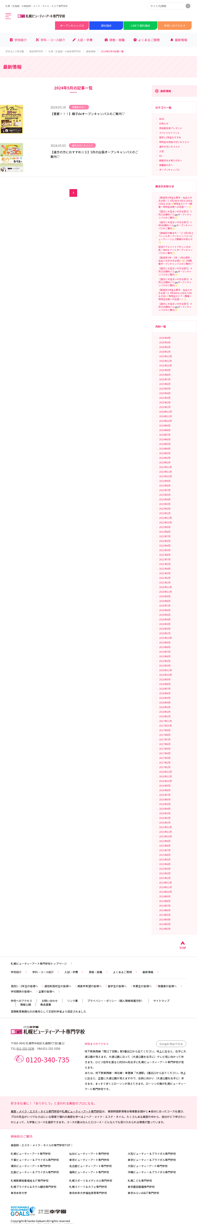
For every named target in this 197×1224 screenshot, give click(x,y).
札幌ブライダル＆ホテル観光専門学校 (33, 1187)
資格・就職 (98, 972)
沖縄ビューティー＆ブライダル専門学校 (152, 1172)
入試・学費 (74, 972)
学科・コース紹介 (46, 972)
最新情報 (92, 51)
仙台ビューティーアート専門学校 (89, 1154)
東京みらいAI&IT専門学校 (143, 1193)
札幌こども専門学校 (140, 1180)
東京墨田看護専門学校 (141, 1187)
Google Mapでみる (171, 1044)
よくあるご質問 (125, 972)
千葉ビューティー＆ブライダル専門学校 (35, 1160)
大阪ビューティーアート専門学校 (148, 1166)
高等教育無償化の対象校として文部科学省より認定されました (48, 1011)
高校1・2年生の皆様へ (27, 986)
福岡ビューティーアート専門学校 (89, 1172)
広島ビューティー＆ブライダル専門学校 (35, 1172)
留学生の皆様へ (120, 986)
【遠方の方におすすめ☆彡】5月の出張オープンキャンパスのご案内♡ (94, 154)
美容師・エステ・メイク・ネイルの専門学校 (42, 1145)
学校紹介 (19, 972)
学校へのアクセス (174, 26)
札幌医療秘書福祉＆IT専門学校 (29, 1180)
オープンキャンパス (72, 26)
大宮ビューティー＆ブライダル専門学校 (152, 1154)
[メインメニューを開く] (8, 16)
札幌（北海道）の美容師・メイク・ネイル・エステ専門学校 (36, 6)
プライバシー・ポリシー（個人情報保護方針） (115, 1001)
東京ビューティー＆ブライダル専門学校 (152, 1160)
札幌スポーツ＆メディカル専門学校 (90, 1180)
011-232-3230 (25, 1048)
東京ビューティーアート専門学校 (89, 1160)
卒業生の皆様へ (145, 986)
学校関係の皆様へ (24, 991)
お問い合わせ (50, 1001)
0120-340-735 (47, 1059)
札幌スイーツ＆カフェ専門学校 (88, 1187)
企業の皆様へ (49, 991)
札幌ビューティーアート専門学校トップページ (42, 963)
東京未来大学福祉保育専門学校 (88, 1193)
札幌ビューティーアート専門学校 (82, 1111)
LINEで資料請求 (140, 26)
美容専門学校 (38, 51)
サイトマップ (161, 1001)
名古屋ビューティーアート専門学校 (90, 1166)
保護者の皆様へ (170, 986)
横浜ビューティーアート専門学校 (31, 1166)
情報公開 (25, 1004)
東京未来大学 (19, 1193)
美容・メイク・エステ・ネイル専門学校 (35, 1111)
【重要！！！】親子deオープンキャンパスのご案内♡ (87, 113)
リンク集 (72, 1001)
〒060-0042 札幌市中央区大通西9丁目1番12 (37, 1043)
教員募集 (45, 1004)
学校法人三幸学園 (16, 51)
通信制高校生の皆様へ (60, 986)
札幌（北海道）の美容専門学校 (66, 51)
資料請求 (106, 26)
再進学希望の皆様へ (92, 986)
